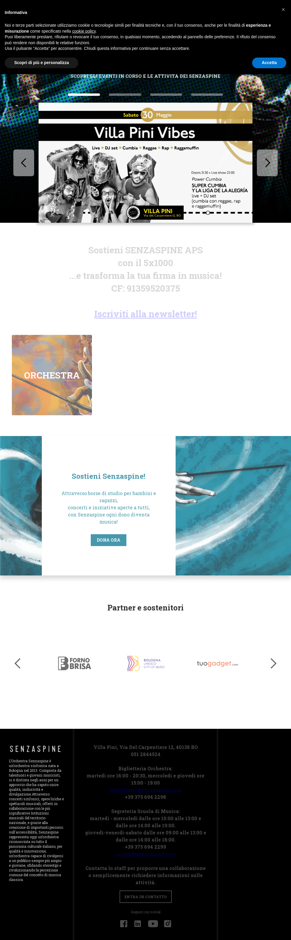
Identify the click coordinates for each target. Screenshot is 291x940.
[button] (24, 163)
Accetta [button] (269, 62)
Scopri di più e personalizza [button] (41, 62)
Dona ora (64, 540)
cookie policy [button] (84, 31)
